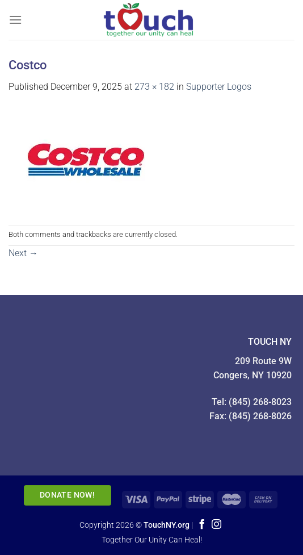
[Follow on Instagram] (216, 525)
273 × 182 (154, 86)
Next (23, 253)
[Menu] (15, 20)
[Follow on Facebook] (202, 525)
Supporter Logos (218, 86)
